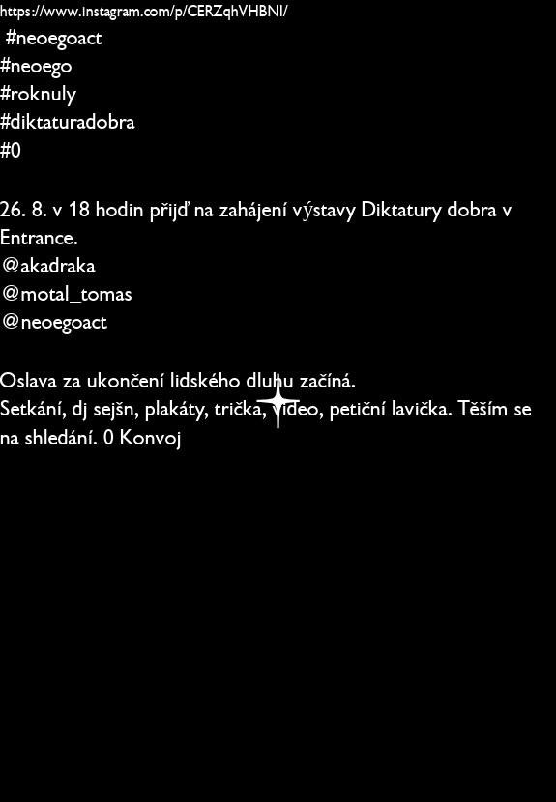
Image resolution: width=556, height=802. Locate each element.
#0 (10, 150)
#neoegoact (54, 37)
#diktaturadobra (67, 121)
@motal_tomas (66, 293)
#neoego (36, 65)
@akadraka (48, 265)
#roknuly (38, 93)
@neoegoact (53, 321)
